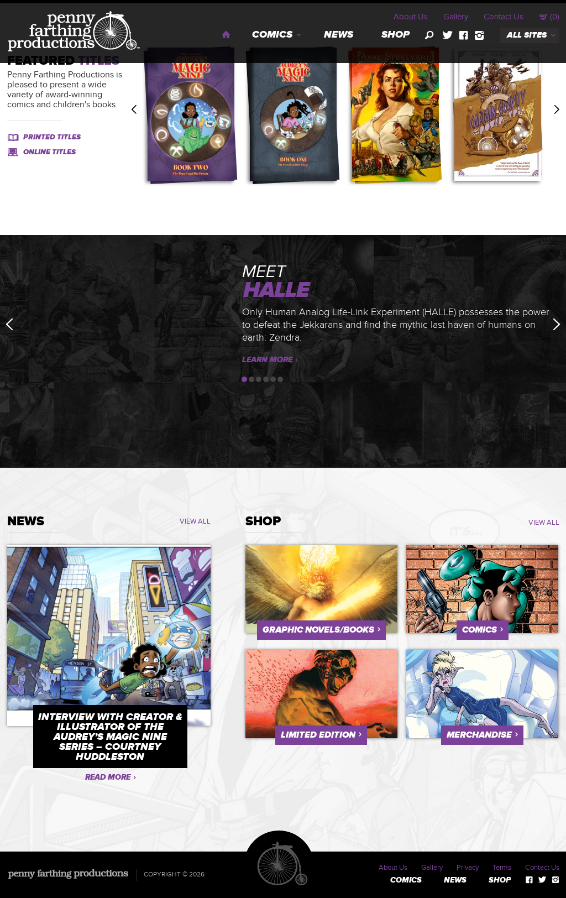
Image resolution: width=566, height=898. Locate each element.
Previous (134, 109)
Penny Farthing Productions (74, 31)
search (429, 35)
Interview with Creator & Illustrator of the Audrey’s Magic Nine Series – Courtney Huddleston (110, 737)
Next (556, 109)
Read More (107, 777)
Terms (501, 867)
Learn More (267, 359)
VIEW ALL (195, 521)
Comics (272, 35)
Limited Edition (318, 734)
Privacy (468, 867)
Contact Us (503, 17)
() (549, 17)
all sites (527, 35)
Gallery (455, 17)
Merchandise (479, 734)
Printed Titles (52, 137)
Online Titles (49, 152)
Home (226, 34)
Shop (395, 35)
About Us (411, 17)
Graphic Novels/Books (318, 629)
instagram (479, 35)
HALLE (276, 290)
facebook (463, 35)
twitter (447, 35)
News (338, 35)
